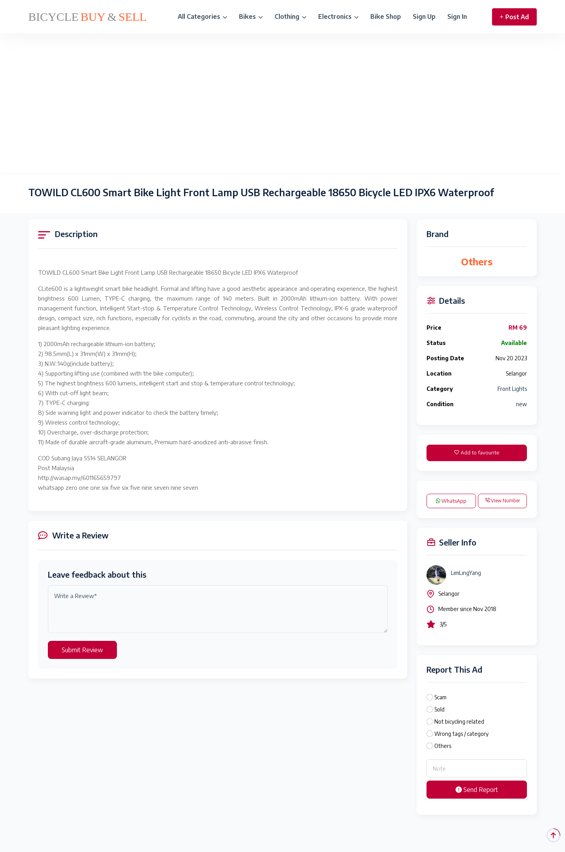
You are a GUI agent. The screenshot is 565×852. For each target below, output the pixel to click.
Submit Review (82, 650)
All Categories (202, 16)
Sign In (457, 16)
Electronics (338, 16)
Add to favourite (476, 452)
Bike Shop (385, 16)
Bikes (251, 16)
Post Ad (514, 17)
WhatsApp (451, 501)
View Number (502, 501)
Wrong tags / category (461, 733)
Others (442, 746)
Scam (440, 697)
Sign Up (424, 16)
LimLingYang (466, 572)
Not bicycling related (459, 721)
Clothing (290, 16)
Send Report (477, 790)
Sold (439, 709)
